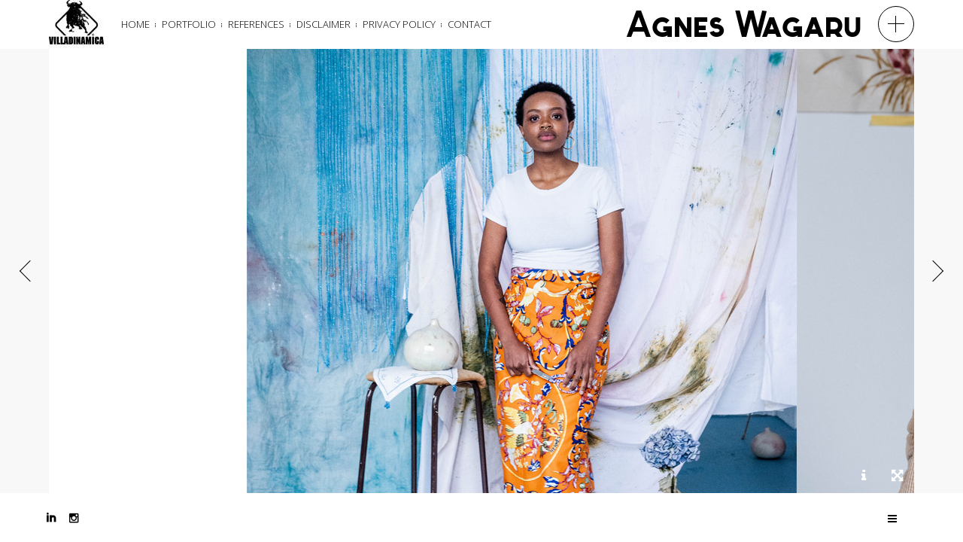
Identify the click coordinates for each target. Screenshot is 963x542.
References (256, 24)
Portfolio (189, 24)
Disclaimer (323, 24)
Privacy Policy (399, 24)
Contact (469, 24)
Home (135, 24)
